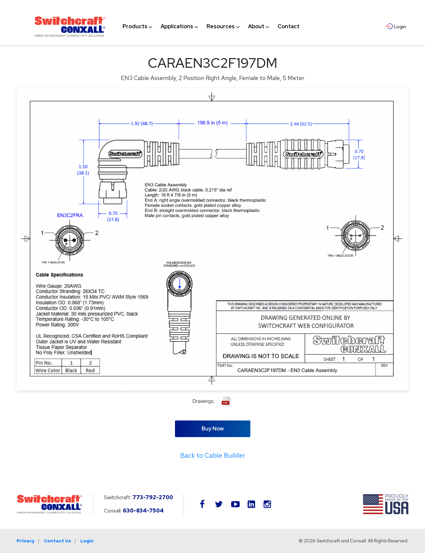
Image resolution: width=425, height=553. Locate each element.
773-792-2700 (152, 497)
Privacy (26, 541)
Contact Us (57, 541)
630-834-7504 (143, 510)
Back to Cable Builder (212, 455)
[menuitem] (135, 26)
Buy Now (213, 428)
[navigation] (211, 26)
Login (87, 541)
